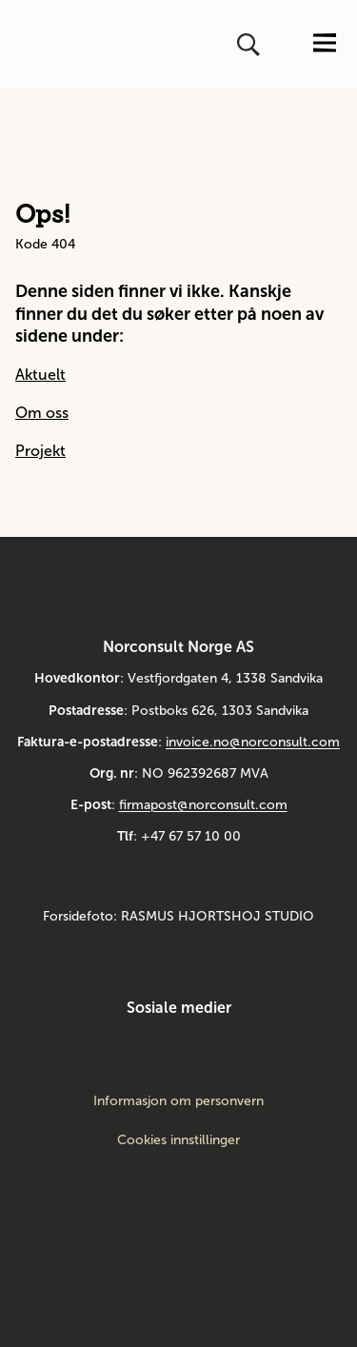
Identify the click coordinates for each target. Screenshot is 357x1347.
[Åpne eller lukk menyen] (324, 44)
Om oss (42, 413)
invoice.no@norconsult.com (253, 742)
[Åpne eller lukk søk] (250, 44)
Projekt (40, 451)
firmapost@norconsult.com (203, 805)
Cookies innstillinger (178, 1140)
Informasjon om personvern (178, 1101)
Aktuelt (40, 375)
